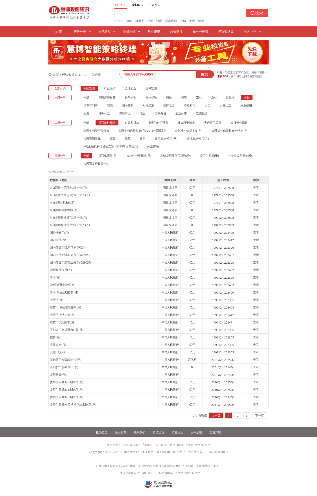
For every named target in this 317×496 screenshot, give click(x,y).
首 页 (58, 31)
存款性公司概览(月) (139, 156)
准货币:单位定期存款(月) (65, 307)
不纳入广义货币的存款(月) (66, 330)
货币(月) (55, 277)
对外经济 (148, 105)
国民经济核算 (107, 97)
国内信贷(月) (58, 240)
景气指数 (130, 97)
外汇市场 (153, 146)
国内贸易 (127, 105)
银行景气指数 (239, 123)
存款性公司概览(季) (240, 156)
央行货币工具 (212, 123)
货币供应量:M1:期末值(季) (66, 389)
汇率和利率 (90, 105)
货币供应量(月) (107, 156)
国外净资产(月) (59, 232)
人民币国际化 (92, 138)
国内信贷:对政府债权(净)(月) (68, 247)
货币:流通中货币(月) (62, 285)
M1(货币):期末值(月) (63, 202)
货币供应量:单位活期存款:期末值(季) (73, 404)
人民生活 (225, 105)
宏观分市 (181, 113)
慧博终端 (129, 31)
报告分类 (80, 31)
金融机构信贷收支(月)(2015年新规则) (142, 130)
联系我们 (139, 432)
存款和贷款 (132, 123)
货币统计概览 (107, 123)
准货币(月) (56, 300)
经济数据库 (226, 31)
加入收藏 (120, 432)
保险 (128, 138)
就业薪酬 (246, 105)
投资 (184, 97)
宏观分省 (160, 113)
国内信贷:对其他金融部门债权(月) (71, 262)
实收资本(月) (58, 345)
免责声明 (215, 432)
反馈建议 (158, 432)
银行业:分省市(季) (166, 138)
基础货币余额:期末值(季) (65, 360)
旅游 (86, 113)
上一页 (216, 415)
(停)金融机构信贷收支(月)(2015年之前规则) (110, 146)
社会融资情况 (186, 123)
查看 (256, 187)
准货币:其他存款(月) (62, 322)
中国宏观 (94, 75)
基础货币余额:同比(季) (64, 367)
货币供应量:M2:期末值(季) (66, 382)
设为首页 (101, 432)
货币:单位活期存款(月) (64, 292)
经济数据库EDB (72, 75)
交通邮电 (189, 105)
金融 (247, 97)
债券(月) (55, 337)
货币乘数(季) (58, 375)
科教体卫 (104, 113)
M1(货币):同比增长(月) (64, 210)
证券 (113, 138)
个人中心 (250, 31)
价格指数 (151, 97)
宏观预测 (202, 113)
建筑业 (230, 97)
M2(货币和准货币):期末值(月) (68, 217)
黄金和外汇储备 (158, 123)
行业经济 (110, 88)
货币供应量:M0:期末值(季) (66, 397)
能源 (110, 105)
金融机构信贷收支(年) (188, 130)
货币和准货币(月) (61, 270)
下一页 (259, 415)
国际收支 (169, 105)
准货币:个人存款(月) (62, 315)
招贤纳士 (177, 432)
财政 (169, 97)
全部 (86, 97)
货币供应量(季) (209, 156)
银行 (143, 138)
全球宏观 (130, 88)
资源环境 (125, 113)
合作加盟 (196, 432)
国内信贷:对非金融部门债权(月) (70, 255)
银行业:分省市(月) (197, 138)
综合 (143, 113)
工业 (199, 97)
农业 (214, 97)
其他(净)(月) (57, 352)
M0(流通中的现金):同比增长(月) (70, 195)
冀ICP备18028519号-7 (171, 452)
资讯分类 (104, 31)
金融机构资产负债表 (96, 130)
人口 (207, 105)
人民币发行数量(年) (95, 163)
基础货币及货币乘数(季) (175, 156)
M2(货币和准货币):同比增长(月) (70, 225)
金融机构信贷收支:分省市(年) (230, 130)
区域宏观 (151, 88)
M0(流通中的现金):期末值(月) (68, 187)
